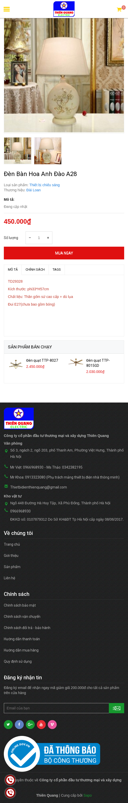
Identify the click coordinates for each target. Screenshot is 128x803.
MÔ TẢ (13, 269)
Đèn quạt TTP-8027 (42, 360)
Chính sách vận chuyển (22, 616)
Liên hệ (9, 578)
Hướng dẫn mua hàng (21, 650)
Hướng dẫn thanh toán (22, 639)
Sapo (88, 795)
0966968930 (20, 511)
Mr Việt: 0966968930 (26, 467)
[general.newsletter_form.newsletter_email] (64, 708)
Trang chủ (12, 544)
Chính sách (35, 269)
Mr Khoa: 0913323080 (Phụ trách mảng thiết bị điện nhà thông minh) (65, 477)
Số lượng (11, 238)
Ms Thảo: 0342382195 (64, 467)
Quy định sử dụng (18, 661)
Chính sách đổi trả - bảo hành (27, 628)
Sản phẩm (12, 567)
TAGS (57, 269)
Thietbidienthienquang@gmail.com (38, 487)
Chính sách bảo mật (20, 605)
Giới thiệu (11, 556)
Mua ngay (64, 253)
